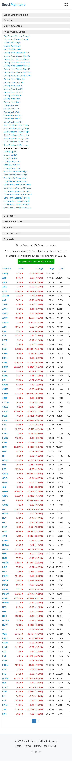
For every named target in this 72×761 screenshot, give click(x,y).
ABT (4, 277)
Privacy (37, 745)
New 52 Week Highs (12, 42)
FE (3, 455)
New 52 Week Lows (12, 46)
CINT (4, 398)
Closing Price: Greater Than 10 (17, 56)
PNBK (5, 660)
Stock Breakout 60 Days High (16, 135)
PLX (4, 651)
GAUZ (5, 473)
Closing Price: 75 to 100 (13, 82)
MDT (4, 567)
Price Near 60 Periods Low (15, 181)
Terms (28, 745)
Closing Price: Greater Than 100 (17, 72)
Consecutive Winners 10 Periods (18, 194)
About (18, 745)
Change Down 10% (12, 164)
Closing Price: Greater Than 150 (17, 75)
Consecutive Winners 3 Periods (17, 184)
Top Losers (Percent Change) (16, 39)
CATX (5, 389)
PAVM (5, 642)
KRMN (5, 540)
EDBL (4, 420)
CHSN (5, 393)
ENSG (5, 438)
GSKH (5, 491)
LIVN (4, 558)
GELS (4, 478)
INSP (4, 527)
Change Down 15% (12, 168)
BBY (4, 331)
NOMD (5, 620)
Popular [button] (8, 20)
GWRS (5, 504)
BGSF (4, 340)
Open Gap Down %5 (12, 122)
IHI (3, 522)
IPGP (4, 531)
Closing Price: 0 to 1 (12, 102)
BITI (4, 344)
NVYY (5, 624)
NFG (4, 607)
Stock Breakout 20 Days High (16, 128)
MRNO (5, 593)
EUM (4, 442)
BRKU (5, 366)
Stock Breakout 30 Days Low (16, 145)
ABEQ (5, 273)
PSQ (4, 673)
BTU (4, 380)
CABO (5, 384)
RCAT (5, 687)
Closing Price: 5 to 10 (12, 95)
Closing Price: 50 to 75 (13, 85)
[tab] (36, 15)
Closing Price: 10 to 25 (13, 92)
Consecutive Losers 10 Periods (17, 207)
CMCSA (5, 402)
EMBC (5, 433)
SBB (4, 709)
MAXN (5, 562)
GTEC (5, 495)
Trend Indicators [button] (13, 221)
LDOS (5, 549)
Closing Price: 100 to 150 (14, 79)
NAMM (5, 602)
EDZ (4, 424)
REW (4, 691)
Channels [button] (9, 239)
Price (21, 268)
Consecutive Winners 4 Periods (17, 188)
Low (61, 268)
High (51, 268)
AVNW (5, 322)
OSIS (4, 633)
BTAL (4, 375)
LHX (4, 553)
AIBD (4, 282)
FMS (4, 464)
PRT (4, 669)
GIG (4, 487)
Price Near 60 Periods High (15, 174)
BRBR (5, 353)
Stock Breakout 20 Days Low (16, 141)
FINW (4, 460)
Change (39, 268)
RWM (4, 705)
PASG (4, 638)
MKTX (5, 576)
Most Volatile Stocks (12, 49)
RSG (4, 700)
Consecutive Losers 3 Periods (17, 197)
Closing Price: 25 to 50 (13, 89)
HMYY (5, 513)
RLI (3, 696)
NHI (4, 611)
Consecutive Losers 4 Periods (17, 201)
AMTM (5, 295)
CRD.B (5, 406)
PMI (4, 656)
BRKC (5, 362)
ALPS (4, 291)
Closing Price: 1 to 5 (12, 98)
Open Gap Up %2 (11, 105)
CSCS (4, 411)
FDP (4, 451)
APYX (4, 309)
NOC (4, 616)
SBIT (4, 713)
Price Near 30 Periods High (15, 171)
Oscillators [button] (10, 215)
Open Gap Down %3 (12, 118)
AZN (4, 326)
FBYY (4, 447)
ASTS (4, 313)
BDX (4, 335)
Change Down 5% (11, 161)
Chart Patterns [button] (12, 233)
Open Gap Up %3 (11, 108)
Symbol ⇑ (7, 268)
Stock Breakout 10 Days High (16, 125)
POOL (5, 665)
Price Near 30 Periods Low (15, 178)
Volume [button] (8, 227)
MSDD (5, 598)
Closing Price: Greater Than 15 (17, 59)
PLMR (5, 647)
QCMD (5, 678)
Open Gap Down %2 (12, 115)
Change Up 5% (10, 151)
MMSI (5, 584)
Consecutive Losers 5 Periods (17, 204)
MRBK (5, 589)
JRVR (4, 536)
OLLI (4, 629)
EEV (4, 429)
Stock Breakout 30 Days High (16, 131)
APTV (5, 304)
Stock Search (50, 745)
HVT (4, 518)
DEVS (4, 415)
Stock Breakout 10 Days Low (16, 138)
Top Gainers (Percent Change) (17, 36)
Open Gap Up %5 (11, 112)
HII (3, 509)
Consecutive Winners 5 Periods (17, 191)
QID (4, 682)
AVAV (5, 317)
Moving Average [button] (13, 25)
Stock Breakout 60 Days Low (16, 148)
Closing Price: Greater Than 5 (16, 52)
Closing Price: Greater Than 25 (17, 62)
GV (3, 500)
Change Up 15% (10, 158)
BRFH (4, 358)
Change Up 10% (10, 155)
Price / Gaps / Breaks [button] (15, 31)
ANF (4, 300)
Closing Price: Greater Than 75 (17, 69)
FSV (4, 469)
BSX (4, 371)
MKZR (5, 580)
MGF (4, 571)
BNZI (4, 349)
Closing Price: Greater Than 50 (17, 65)
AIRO (4, 286)
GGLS (4, 482)
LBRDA (5, 544)
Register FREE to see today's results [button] (36, 261)
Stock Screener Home (16, 14)
